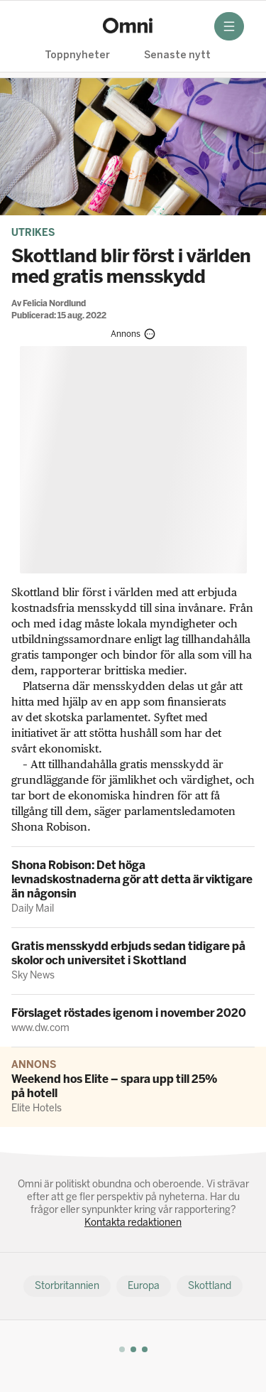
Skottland (209, 1286)
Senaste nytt (177, 55)
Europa (144, 1286)
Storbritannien (67, 1286)
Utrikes (33, 233)
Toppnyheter (77, 55)
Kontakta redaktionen (133, 1222)
